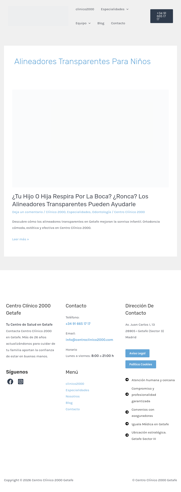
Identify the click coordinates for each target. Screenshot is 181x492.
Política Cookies (140, 364)
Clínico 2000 (56, 212)
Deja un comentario (27, 212)
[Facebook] (10, 381)
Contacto (118, 23)
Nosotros (73, 396)
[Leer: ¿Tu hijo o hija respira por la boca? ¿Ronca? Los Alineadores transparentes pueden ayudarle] (90, 139)
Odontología (101, 212)
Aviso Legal (137, 353)
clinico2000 (85, 9)
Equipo (83, 23)
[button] (126, 9)
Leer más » (20, 238)
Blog (100, 23)
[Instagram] (20, 381)
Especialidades (115, 9)
